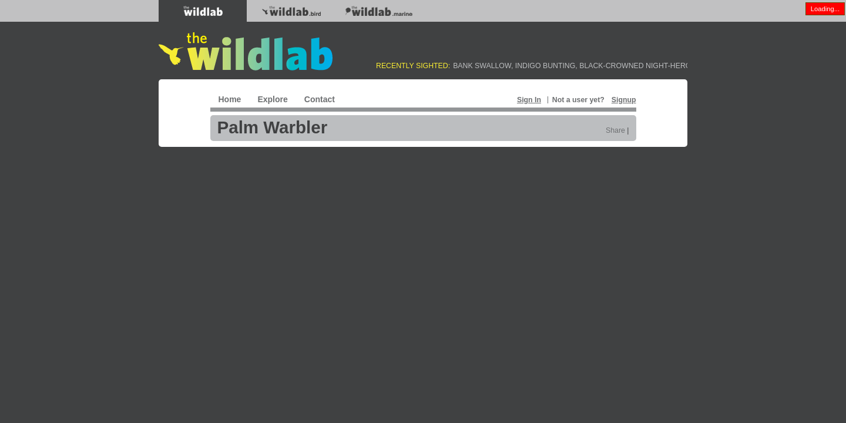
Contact (319, 99)
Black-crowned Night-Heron (637, 66)
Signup (624, 100)
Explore (272, 99)
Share (615, 130)
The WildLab (246, 51)
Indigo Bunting (545, 66)
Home (230, 99)
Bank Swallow (482, 66)
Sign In (529, 100)
